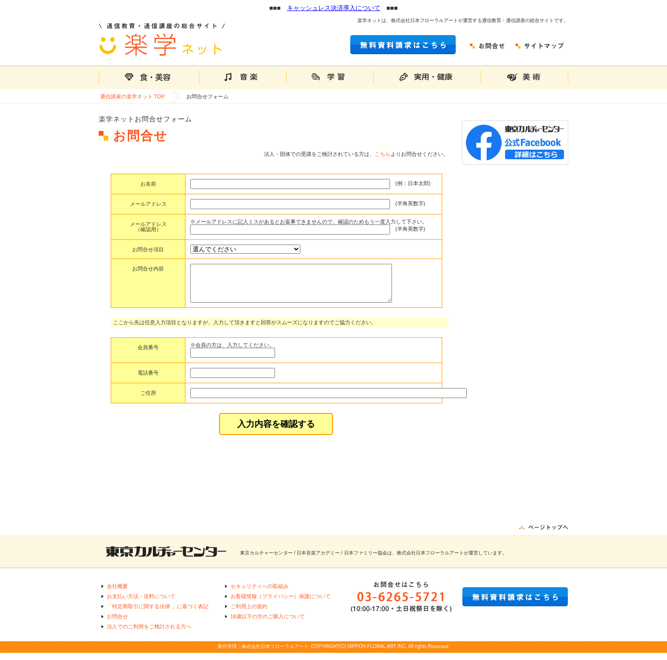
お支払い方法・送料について (141, 603)
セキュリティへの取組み (259, 593)
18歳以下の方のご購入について (267, 623)
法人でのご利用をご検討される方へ (149, 633)
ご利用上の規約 (248, 613)
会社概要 (117, 593)
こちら (383, 154)
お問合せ (117, 623)
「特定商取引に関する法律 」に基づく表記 (157, 613)
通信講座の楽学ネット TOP (132, 96)
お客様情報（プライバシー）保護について (280, 603)
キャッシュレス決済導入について (333, 8)
